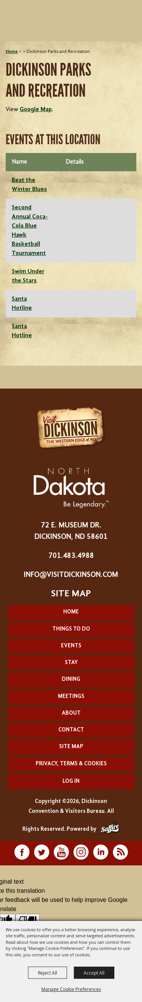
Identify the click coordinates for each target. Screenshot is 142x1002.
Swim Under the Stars (28, 276)
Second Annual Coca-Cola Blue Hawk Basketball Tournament (30, 230)
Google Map (36, 110)
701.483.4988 (71, 556)
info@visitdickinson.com (71, 575)
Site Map (71, 747)
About (71, 713)
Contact (71, 730)
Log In (71, 781)
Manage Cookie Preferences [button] (71, 989)
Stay (71, 663)
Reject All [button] (47, 973)
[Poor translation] (28, 920)
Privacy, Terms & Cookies (71, 764)
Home (12, 51)
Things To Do (71, 629)
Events (71, 646)
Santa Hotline (22, 303)
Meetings (71, 696)
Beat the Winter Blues (29, 185)
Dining (71, 679)
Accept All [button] (94, 973)
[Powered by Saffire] (110, 829)
